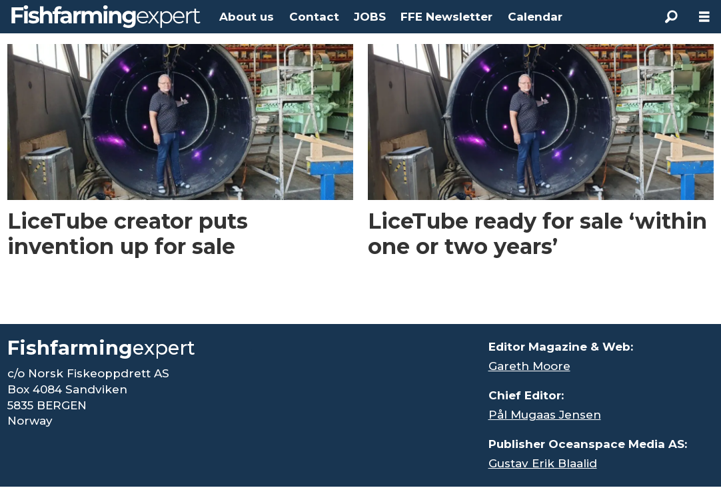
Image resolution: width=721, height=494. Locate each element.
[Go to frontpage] (106, 16)
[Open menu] (704, 17)
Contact (314, 16)
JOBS (370, 16)
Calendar (535, 16)
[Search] (671, 16)
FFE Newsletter (446, 16)
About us (246, 16)
